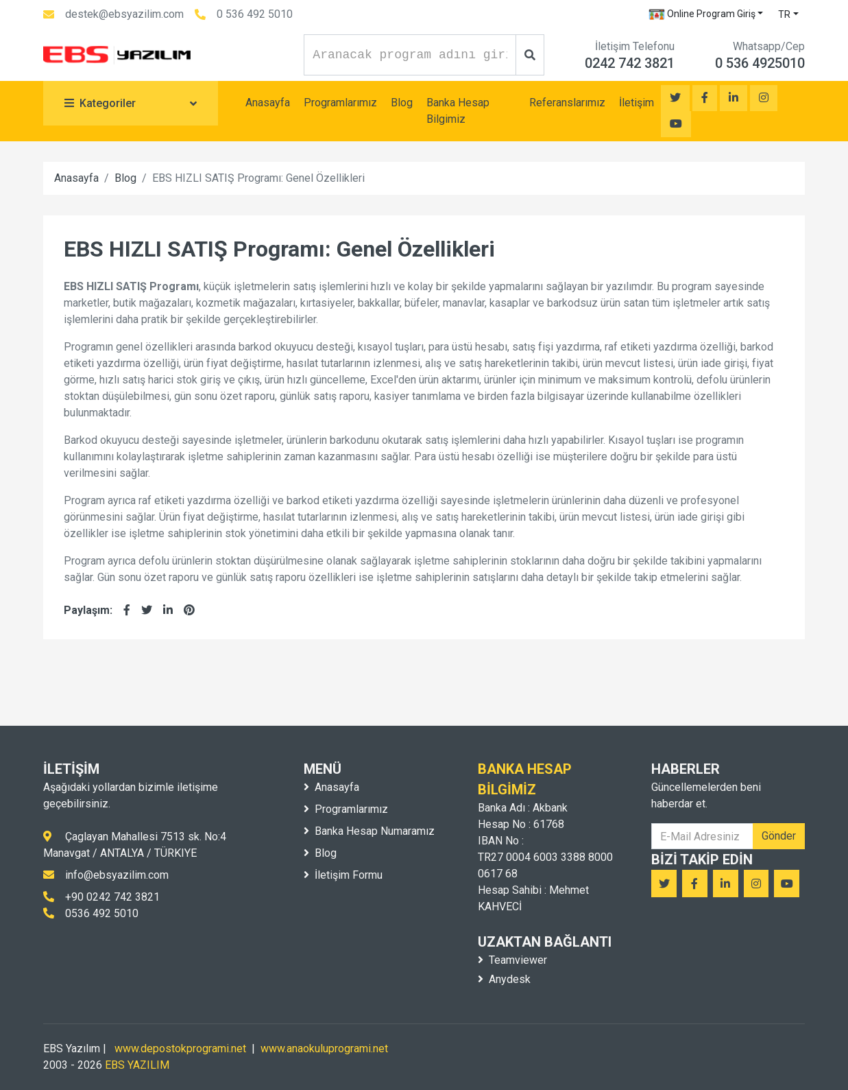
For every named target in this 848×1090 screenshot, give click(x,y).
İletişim (636, 102)
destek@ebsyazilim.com (124, 14)
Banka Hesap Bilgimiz (457, 111)
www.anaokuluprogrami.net (324, 1048)
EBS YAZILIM (137, 1064)
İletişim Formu (343, 874)
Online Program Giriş (702, 14)
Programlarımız (340, 102)
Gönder (779, 835)
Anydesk (504, 979)
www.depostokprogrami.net (180, 1048)
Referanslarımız (567, 102)
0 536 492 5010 (255, 14)
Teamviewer (512, 960)
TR (784, 14)
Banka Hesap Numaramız (369, 831)
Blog (402, 102)
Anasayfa (267, 102)
